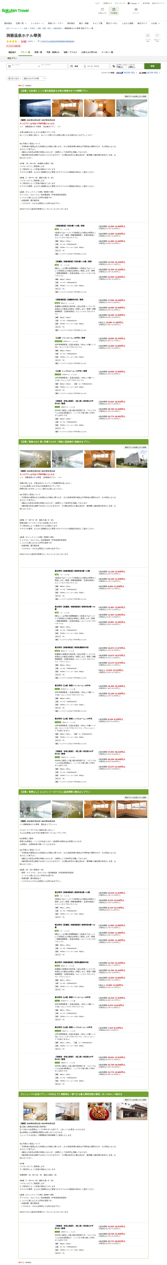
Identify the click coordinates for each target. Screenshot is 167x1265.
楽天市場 (146, 3)
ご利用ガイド (107, 3)
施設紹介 (12, 52)
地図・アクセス (70, 52)
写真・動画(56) (53, 52)
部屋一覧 (38, 52)
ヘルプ (97, 3)
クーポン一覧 (107, 52)
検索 (152, 66)
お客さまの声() (89, 52)
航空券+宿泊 (125, 73)
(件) (31, 41)
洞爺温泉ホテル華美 (23, 35)
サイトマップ (120, 3)
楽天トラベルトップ (13, 28)
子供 (95, 66)
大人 (89, 66)
